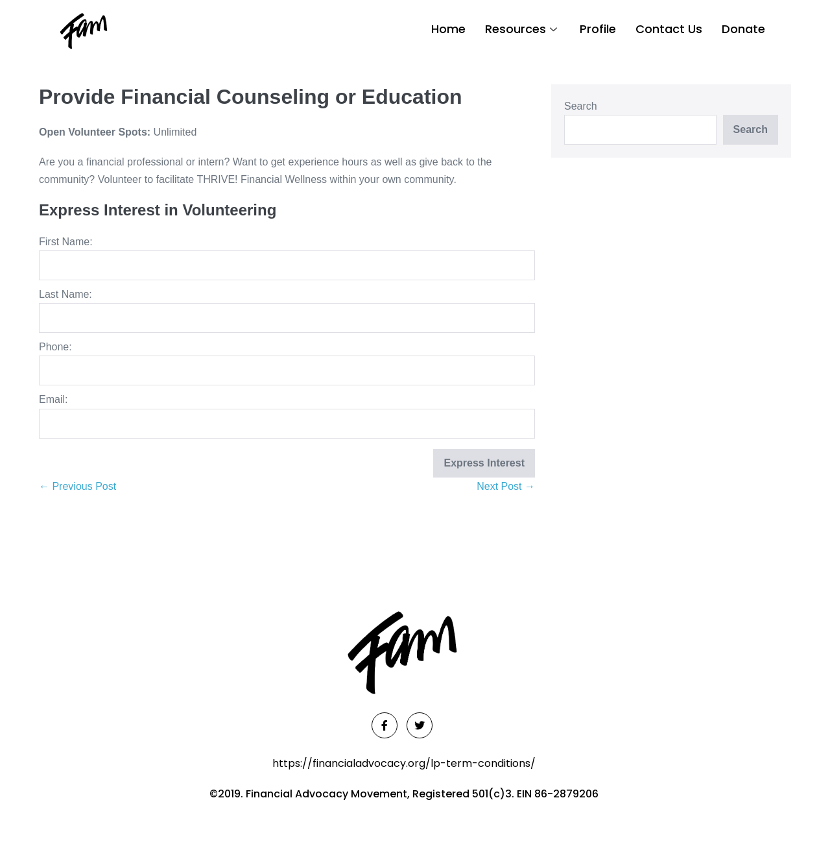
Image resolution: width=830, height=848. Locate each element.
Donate (743, 29)
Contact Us (668, 29)
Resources (522, 29)
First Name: (66, 241)
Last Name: (65, 294)
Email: (53, 399)
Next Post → (506, 486)
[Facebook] (384, 725)
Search (580, 106)
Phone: (55, 346)
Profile (598, 29)
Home (448, 29)
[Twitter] (420, 725)
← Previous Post (77, 486)
